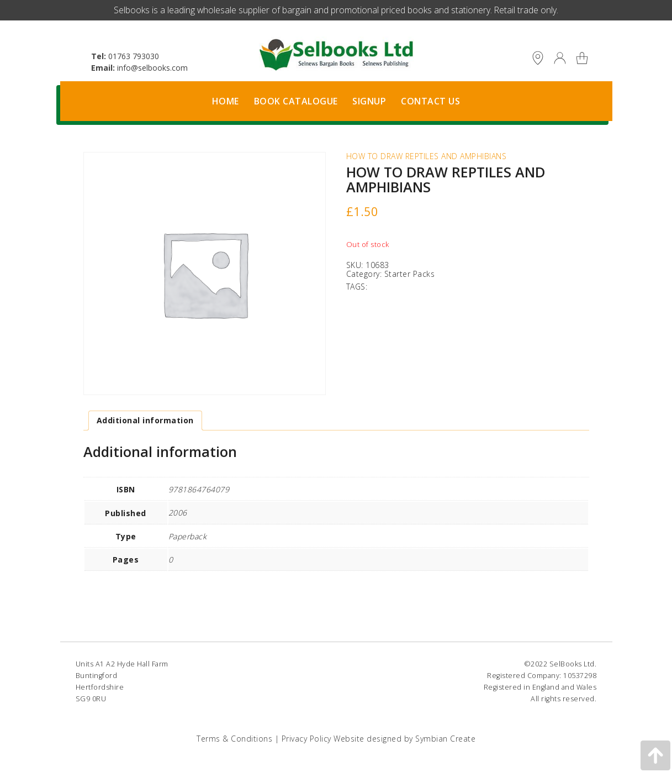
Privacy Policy (306, 738)
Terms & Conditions (234, 738)
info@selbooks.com (152, 67)
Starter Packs (409, 274)
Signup (369, 101)
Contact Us (430, 101)
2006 (177, 512)
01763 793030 (133, 56)
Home (225, 101)
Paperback (187, 536)
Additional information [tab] (145, 420)
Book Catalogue (296, 101)
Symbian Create (445, 738)
